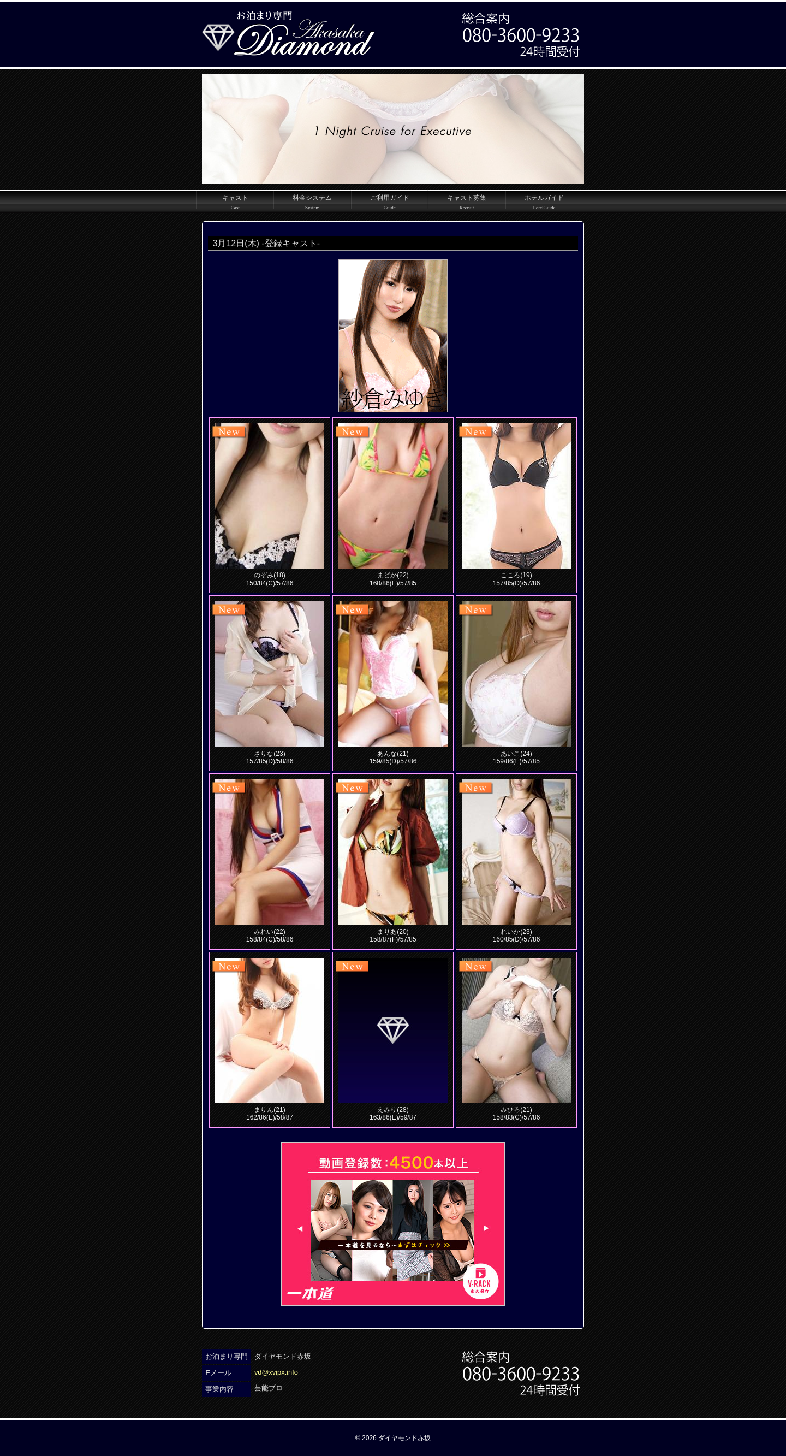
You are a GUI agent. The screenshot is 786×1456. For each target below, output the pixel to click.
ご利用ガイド (389, 201)
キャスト (235, 201)
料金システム (312, 201)
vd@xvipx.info (276, 1372)
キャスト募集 (466, 201)
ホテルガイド (544, 201)
